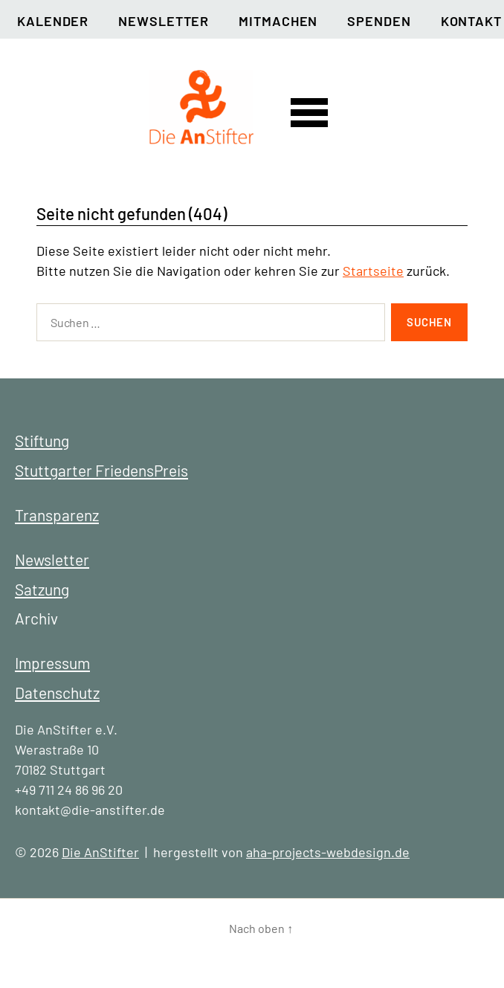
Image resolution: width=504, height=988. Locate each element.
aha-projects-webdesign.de (328, 852)
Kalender (52, 21)
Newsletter (163, 21)
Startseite (373, 270)
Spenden (378, 21)
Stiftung (42, 440)
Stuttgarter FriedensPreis (101, 470)
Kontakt (471, 21)
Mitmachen (278, 21)
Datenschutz (57, 692)
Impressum (52, 662)
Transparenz (57, 515)
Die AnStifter (100, 852)
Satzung (42, 589)
